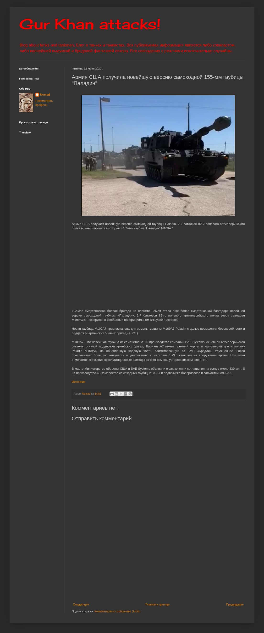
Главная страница (158, 604)
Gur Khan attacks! (89, 24)
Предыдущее (235, 604)
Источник (78, 382)
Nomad (45, 94)
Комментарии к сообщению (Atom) (117, 611)
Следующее (81, 604)
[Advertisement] (158, 563)
